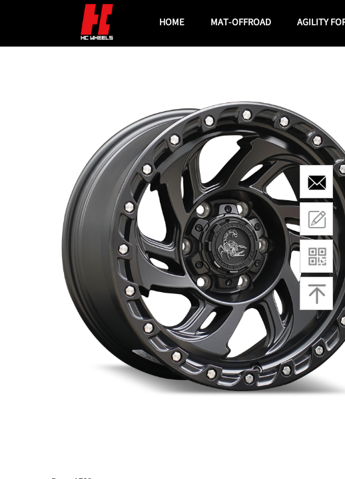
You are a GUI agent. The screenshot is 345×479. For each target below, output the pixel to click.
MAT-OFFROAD (240, 21)
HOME (171, 21)
